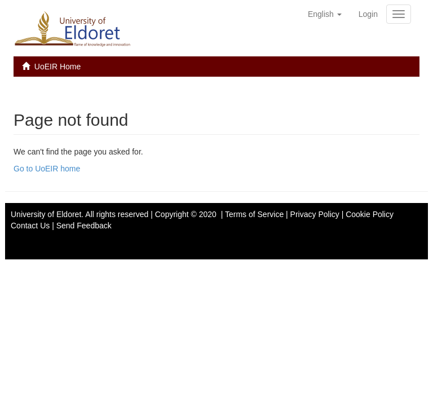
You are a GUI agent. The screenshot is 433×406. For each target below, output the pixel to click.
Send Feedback (84, 225)
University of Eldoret (46, 214)
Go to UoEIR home (47, 168)
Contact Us (30, 225)
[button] (324, 14)
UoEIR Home (57, 66)
